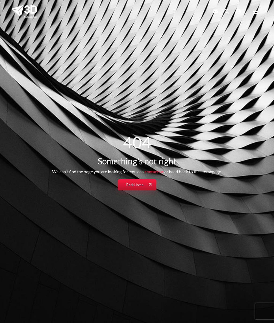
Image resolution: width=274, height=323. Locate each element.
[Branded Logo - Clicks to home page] (24, 11)
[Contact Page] (215, 11)
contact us (153, 171)
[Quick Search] (226, 11)
